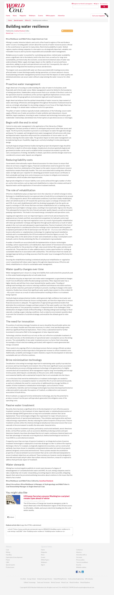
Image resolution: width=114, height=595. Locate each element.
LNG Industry (89, 579)
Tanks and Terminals (43, 582)
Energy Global (31, 579)
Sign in (96, 3)
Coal (7, 550)
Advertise (61, 15)
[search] (86, 6)
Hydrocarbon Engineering (76, 579)
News (43, 555)
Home (8, 15)
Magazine (23, 15)
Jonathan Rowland (19, 31)
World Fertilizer (74, 582)
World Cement (55, 582)
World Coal (9, 33)
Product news (10, 567)
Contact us (103, 3)
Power (8, 560)
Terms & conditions (82, 562)
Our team (79, 557)
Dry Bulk (23, 579)
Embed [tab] (10, 517)
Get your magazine (100, 15)
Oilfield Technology (30, 582)
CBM (7, 562)
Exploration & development (14, 557)
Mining (8, 552)
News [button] (15, 15)
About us (79, 552)
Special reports (10, 565)
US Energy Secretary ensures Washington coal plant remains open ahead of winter (47, 497)
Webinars (32, 15)
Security (78, 565)
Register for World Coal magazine (82, 3)
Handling (9, 555)
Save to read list (67, 31)
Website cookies (81, 567)
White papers (50, 15)
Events (40, 15)
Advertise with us (81, 555)
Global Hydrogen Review (44, 579)
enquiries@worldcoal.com (86, 587)
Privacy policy (80, 560)
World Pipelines (85, 582)
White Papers (45, 560)
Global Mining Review (60, 579)
